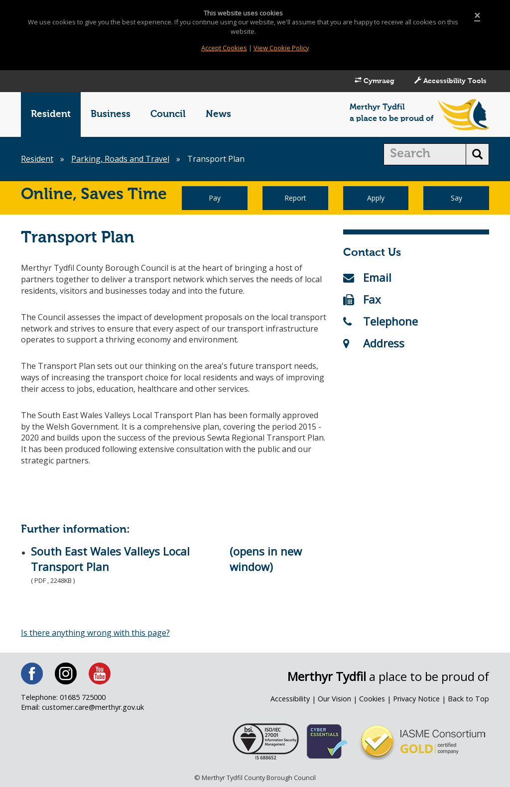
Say (456, 198)
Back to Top (468, 698)
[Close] (477, 15)
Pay (215, 198)
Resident (51, 114)
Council (168, 114)
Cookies (372, 698)
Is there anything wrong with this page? (95, 632)
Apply (375, 198)
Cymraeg (374, 81)
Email (367, 277)
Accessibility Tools (450, 81)
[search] (425, 154)
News (218, 114)
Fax (362, 299)
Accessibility (290, 698)
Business (110, 114)
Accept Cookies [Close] (224, 47)
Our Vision (334, 698)
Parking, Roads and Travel (120, 158)
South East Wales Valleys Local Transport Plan (110, 559)
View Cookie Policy (281, 47)
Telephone (380, 321)
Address (373, 343)
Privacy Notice (416, 698)
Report (295, 198)
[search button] (477, 154)
